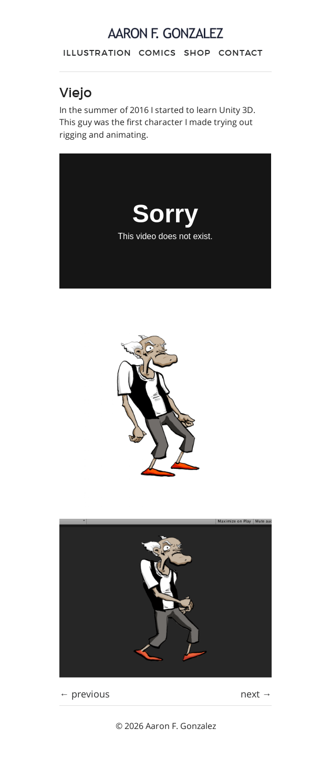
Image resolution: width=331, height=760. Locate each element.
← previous (84, 693)
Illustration (97, 53)
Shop (197, 53)
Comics (157, 53)
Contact (241, 53)
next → (256, 693)
